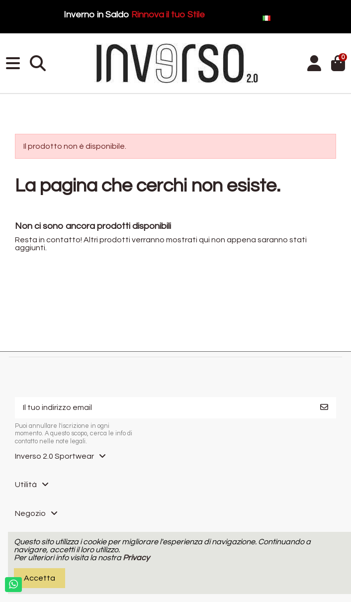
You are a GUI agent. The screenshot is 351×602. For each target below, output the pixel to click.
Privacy (136, 558)
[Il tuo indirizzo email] (164, 407)
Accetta (39, 578)
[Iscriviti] (324, 407)
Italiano (304, 17)
